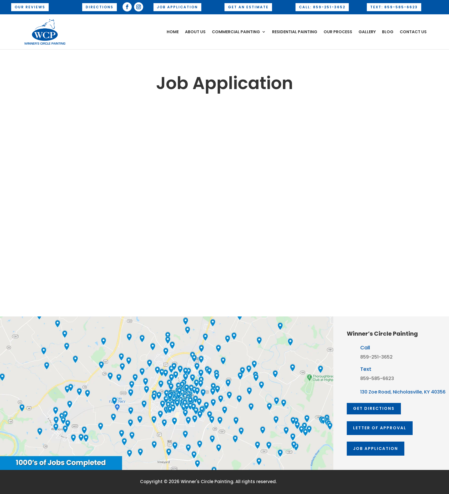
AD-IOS (293, 482)
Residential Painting (294, 32)
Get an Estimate (248, 7)
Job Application (177, 7)
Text (365, 369)
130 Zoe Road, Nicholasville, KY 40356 (403, 392)
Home (173, 32)
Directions (99, 7)
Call (365, 347)
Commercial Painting (236, 32)
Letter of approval (379, 428)
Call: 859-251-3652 (322, 7)
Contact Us (413, 32)
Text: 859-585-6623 (394, 7)
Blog (387, 32)
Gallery (367, 32)
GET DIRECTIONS (374, 408)
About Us (195, 32)
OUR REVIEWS (30, 7)
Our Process (338, 32)
